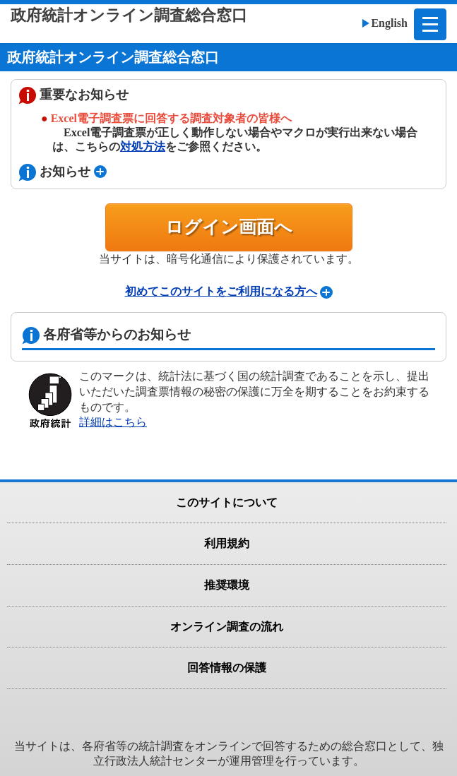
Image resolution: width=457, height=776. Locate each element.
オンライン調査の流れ (226, 627)
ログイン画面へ (228, 227)
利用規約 (226, 543)
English (389, 23)
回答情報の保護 (226, 668)
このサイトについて (227, 502)
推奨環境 (226, 585)
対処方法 (142, 147)
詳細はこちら (113, 422)
